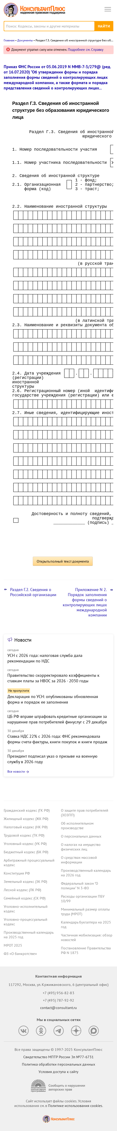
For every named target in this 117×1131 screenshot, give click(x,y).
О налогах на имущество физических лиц (81, 846)
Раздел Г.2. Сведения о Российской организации (33, 592)
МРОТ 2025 (13, 945)
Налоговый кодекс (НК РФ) (26, 827)
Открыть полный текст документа (63, 561)
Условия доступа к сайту (58, 1071)
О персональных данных (81, 836)
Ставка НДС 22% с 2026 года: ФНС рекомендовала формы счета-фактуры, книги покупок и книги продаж (57, 739)
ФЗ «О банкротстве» (20, 953)
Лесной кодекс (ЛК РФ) (22, 889)
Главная (9, 40)
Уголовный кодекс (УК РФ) (25, 843)
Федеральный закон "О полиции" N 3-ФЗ (79, 885)
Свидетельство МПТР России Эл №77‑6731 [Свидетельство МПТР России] (58, 1057)
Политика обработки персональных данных (58, 1064)
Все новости (16, 771)
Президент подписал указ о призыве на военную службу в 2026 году (52, 758)
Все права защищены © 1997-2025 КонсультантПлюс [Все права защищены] (58, 1049)
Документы (25, 40)
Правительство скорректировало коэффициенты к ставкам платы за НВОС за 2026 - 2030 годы (53, 678)
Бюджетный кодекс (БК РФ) (26, 852)
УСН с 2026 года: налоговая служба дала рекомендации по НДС (44, 658)
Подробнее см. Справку (85, 49)
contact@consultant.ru (58, 1007)
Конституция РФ (17, 873)
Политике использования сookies (75, 1105)
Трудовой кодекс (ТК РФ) (24, 835)
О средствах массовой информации (79, 859)
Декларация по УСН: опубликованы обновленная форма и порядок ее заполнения (52, 699)
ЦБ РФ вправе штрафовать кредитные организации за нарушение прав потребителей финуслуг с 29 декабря (57, 719)
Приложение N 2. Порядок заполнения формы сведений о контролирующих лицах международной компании (85, 602)
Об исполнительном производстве (77, 825)
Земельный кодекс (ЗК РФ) (25, 881)
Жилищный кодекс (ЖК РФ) (26, 818)
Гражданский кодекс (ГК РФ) (27, 810)
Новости (22, 640)
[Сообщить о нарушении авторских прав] (58, 1085)
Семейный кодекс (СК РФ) (24, 898)
